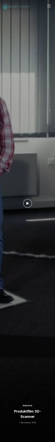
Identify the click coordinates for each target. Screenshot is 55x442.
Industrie (27, 405)
